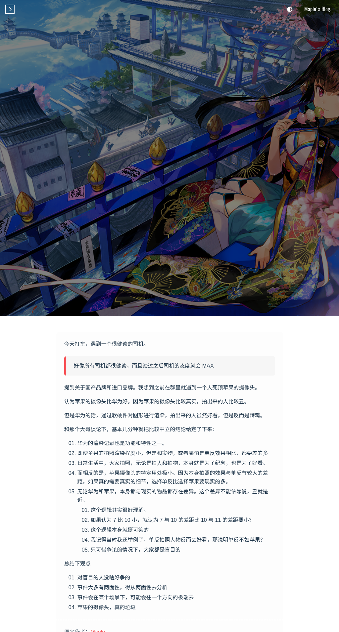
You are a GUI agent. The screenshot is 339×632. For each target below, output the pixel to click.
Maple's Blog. (317, 9)
